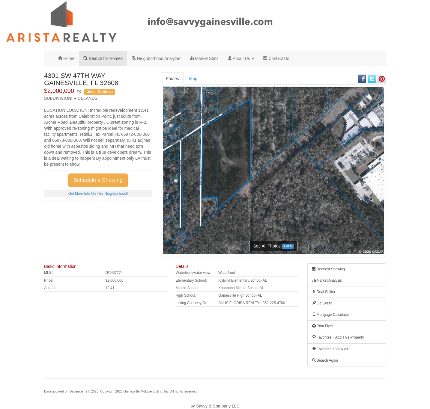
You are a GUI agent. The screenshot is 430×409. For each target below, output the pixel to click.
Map (193, 78)
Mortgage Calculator (330, 315)
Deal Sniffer (324, 292)
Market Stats (204, 58)
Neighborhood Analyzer (156, 58)
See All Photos (273, 246)
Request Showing (328, 269)
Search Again (325, 360)
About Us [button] (241, 58)
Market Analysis (327, 280)
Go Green (322, 303)
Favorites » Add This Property (338, 337)
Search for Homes (103, 58)
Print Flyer (322, 326)
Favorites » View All (330, 349)
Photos (172, 78)
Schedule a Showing (98, 180)
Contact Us (276, 58)
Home (66, 58)
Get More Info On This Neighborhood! (98, 193)
